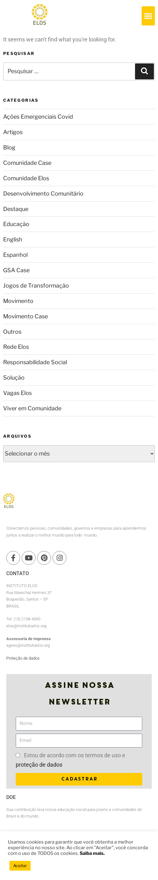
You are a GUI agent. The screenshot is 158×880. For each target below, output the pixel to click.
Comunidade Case (27, 162)
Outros (12, 331)
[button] (148, 15)
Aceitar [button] (20, 865)
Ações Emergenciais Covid (38, 116)
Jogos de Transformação (36, 285)
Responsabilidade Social (35, 362)
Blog (9, 147)
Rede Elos (16, 346)
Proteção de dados (23, 658)
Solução (14, 377)
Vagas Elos (17, 393)
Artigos (13, 132)
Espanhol (15, 254)
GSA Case (16, 270)
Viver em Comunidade (32, 408)
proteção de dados (39, 764)
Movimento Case (25, 316)
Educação (16, 224)
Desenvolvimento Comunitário (43, 193)
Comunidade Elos (26, 178)
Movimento (18, 301)
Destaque (15, 209)
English (12, 239)
